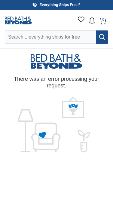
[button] (56, 5)
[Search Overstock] (50, 37)
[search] (102, 37)
